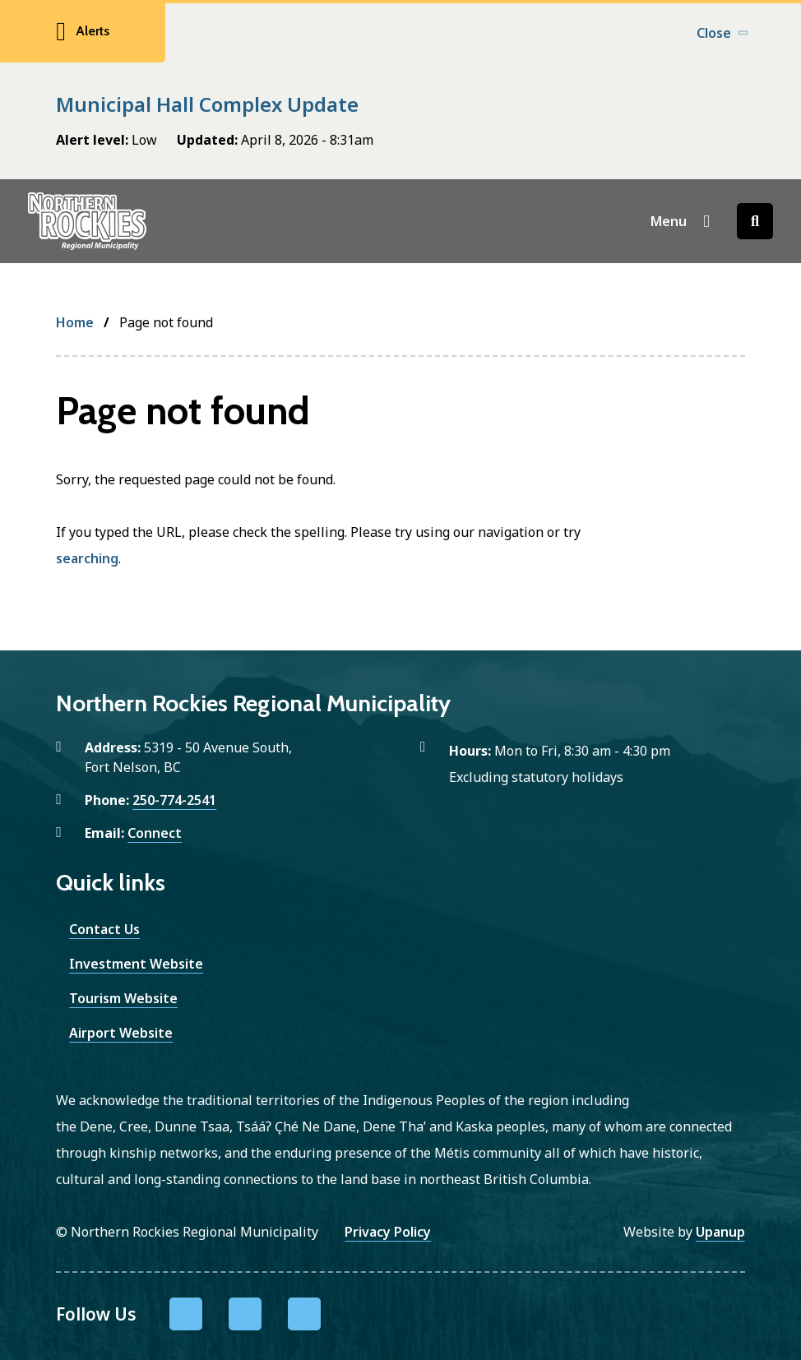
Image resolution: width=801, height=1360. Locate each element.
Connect (154, 833)
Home (75, 322)
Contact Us (104, 929)
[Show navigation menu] (680, 221)
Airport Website (121, 1033)
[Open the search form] (755, 221)
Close (714, 32)
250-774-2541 (174, 800)
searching (87, 558)
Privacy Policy (388, 1232)
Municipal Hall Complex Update (207, 104)
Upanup (720, 1232)
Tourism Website (123, 998)
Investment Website (136, 964)
